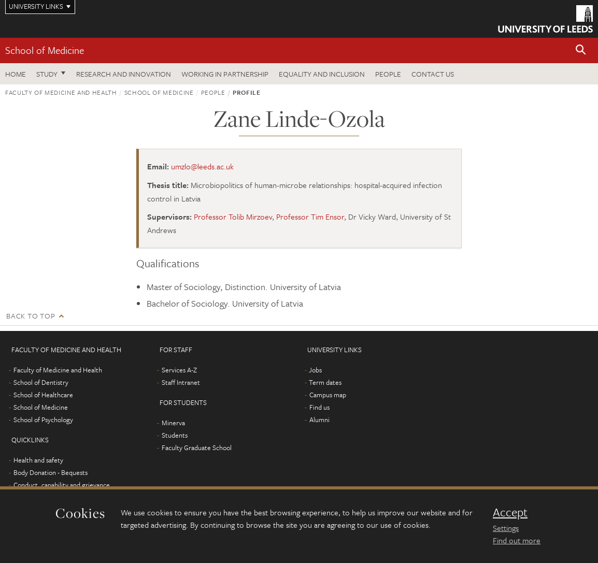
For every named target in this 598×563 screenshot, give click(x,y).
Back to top (30, 315)
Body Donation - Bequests (50, 472)
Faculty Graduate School (197, 447)
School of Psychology (43, 419)
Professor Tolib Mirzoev (233, 216)
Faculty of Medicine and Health (61, 92)
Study (47, 73)
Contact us (432, 73)
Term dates (325, 382)
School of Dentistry (40, 382)
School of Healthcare (43, 394)
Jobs (315, 370)
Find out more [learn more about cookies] (516, 540)
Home (15, 73)
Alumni (319, 419)
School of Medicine (44, 50)
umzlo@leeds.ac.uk (202, 166)
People (388, 73)
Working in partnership (224, 73)
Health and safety (38, 460)
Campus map (327, 394)
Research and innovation (123, 73)
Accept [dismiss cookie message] (510, 512)
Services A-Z (179, 370)
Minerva (173, 422)
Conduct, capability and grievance (61, 485)
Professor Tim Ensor (310, 216)
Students (175, 435)
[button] (581, 50)
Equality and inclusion (322, 73)
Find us (319, 407)
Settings (506, 527)
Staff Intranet (181, 382)
